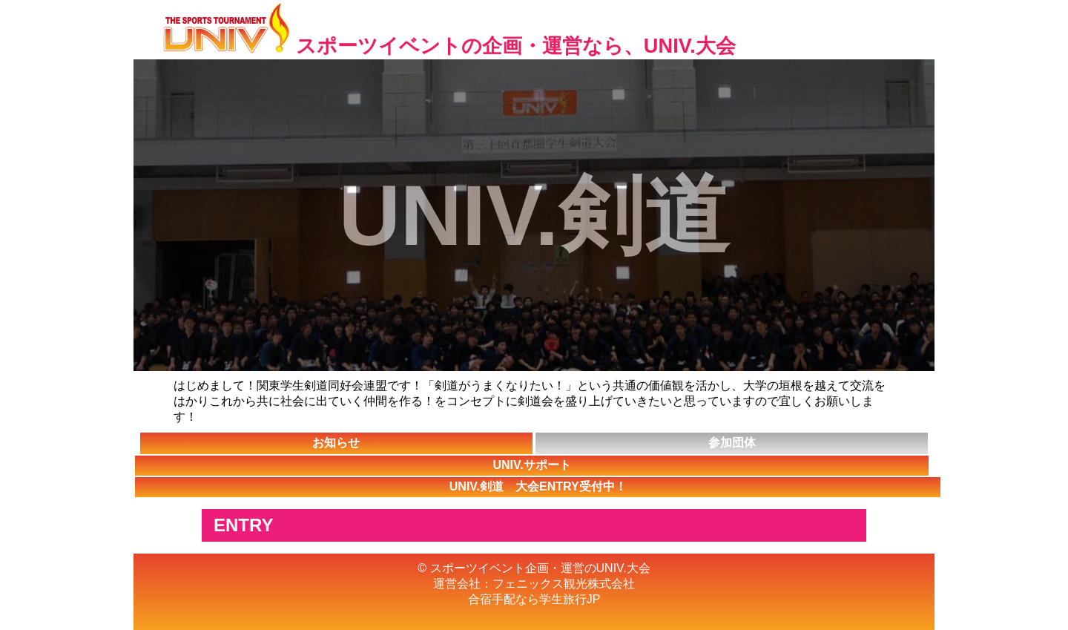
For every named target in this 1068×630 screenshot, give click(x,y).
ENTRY (243, 525)
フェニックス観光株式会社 (563, 583)
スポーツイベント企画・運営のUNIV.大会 (540, 568)
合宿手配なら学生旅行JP (534, 599)
